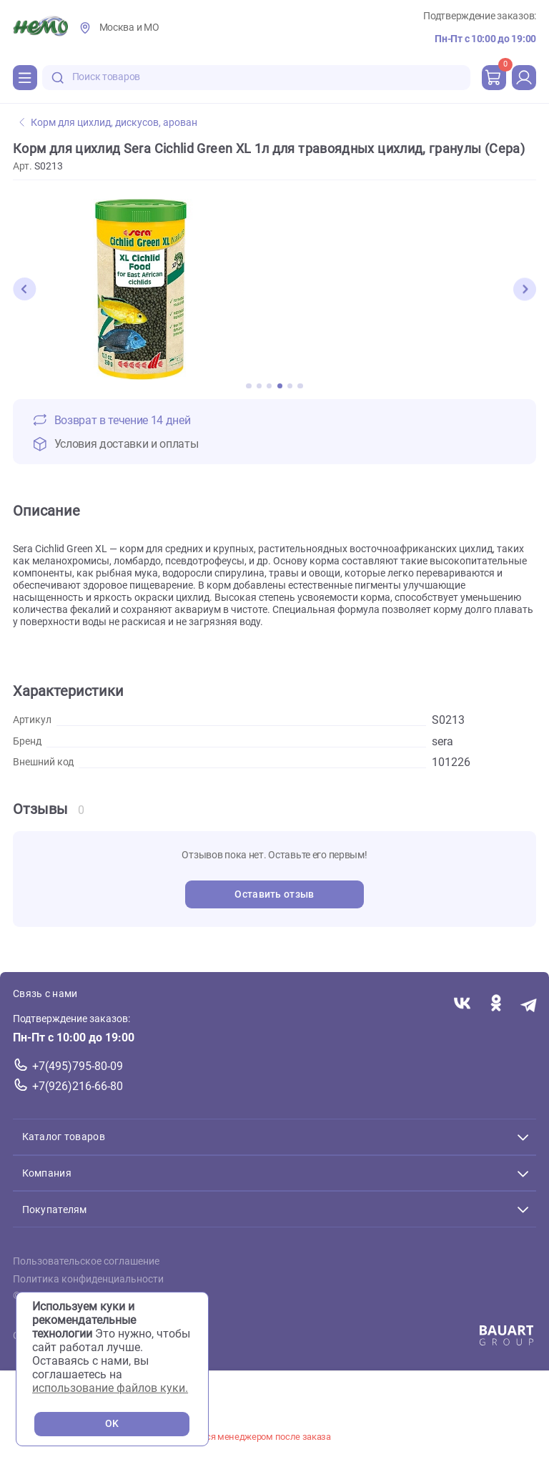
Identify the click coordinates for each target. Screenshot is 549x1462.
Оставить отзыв (274, 894)
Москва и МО (129, 27)
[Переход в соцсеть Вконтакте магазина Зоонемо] (462, 1004)
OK (112, 1424)
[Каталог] (25, 77)
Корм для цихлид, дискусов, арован (108, 123)
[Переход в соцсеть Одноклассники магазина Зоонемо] (495, 1004)
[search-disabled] (58, 77)
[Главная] (40, 28)
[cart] (494, 77)
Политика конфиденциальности (88, 1278)
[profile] (524, 77)
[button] (24, 289)
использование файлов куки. (110, 1388)
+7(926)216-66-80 (77, 1085)
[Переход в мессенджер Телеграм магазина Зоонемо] (529, 1004)
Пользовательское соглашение (86, 1261)
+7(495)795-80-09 (77, 1066)
